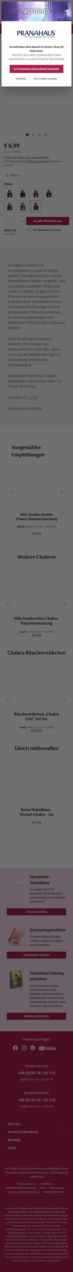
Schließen (21, 78)
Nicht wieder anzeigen (45, 78)
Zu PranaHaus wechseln (36, 68)
